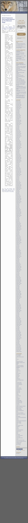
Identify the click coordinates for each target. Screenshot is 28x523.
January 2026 (18, 103)
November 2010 (18, 267)
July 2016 (17, 190)
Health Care (18, 392)
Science (17, 428)
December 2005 (18, 334)
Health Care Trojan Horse (20, 79)
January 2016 (18, 197)
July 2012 (17, 244)
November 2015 (18, 199)
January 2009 (18, 292)
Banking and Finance (19, 361)
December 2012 (18, 239)
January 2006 (18, 333)
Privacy (17, 419)
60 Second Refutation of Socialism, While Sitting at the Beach (20, 64)
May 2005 (17, 342)
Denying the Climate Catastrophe (19, 51)
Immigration (18, 398)
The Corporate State (19, 435)
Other (17, 415)
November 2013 (18, 226)
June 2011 (18, 259)
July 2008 (17, 299)
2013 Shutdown (18, 354)
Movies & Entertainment (20, 410)
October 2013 (18, 227)
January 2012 (18, 251)
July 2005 (17, 340)
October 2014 (18, 214)
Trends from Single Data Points (21, 441)
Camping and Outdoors (19, 365)
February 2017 (18, 182)
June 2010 (18, 273)
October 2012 (18, 241)
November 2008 (18, 294)
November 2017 (18, 172)
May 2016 (17, 192)
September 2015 (18, 201)
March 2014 (18, 222)
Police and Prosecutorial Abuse (21, 417)
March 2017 (18, 181)
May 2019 (17, 151)
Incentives (17, 399)
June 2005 (18, 341)
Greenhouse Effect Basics (20, 52)
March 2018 (18, 167)
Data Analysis (18, 373)
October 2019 (18, 146)
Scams (17, 427)
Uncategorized (18, 443)
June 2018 (18, 164)
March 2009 (18, 290)
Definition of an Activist (19, 75)
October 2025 (18, 106)
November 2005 (18, 335)
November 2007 (18, 308)
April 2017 (17, 180)
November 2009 (18, 281)
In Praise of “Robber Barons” (20, 83)
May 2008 (17, 301)
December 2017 (18, 171)
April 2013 (17, 234)
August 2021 (18, 124)
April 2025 (17, 113)
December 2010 (18, 266)
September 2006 (18, 324)
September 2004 (18, 351)
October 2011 (18, 255)
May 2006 (17, 328)
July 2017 (17, 176)
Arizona (17, 359)
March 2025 (18, 114)
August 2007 (18, 311)
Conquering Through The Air (20, 43)
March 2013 (18, 235)
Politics (17, 418)
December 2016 (18, 184)
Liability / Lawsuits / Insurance (20, 406)
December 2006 (18, 320)
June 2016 (18, 191)
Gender (17, 386)
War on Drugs (18, 444)
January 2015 (18, 210)
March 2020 (18, 140)
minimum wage (4, 190)
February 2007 (18, 318)
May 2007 (17, 315)
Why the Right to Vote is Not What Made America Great (20, 97)
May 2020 (17, 138)
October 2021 (18, 122)
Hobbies (17, 394)
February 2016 (18, 196)
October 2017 (18, 173)
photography (18, 416)
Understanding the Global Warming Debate (20, 58)
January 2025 (18, 116)
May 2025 (17, 112)
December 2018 (18, 157)
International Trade (19, 402)
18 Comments (12, 191)
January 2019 (18, 156)
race (14, 190)
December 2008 (18, 293)
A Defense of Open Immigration (21, 66)
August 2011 (18, 257)
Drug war (17, 374)
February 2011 (18, 264)
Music (17, 411)
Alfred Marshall (9, 188)
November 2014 (18, 213)
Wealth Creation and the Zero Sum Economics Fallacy (20, 95)
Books (17, 364)
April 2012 (17, 248)
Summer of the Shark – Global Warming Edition (21, 56)
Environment (18, 378)
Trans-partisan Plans (19, 437)
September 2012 (18, 242)
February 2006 (18, 332)
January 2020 (18, 142)
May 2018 (17, 165)
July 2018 (17, 163)
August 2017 (18, 175)
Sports (17, 432)
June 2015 (18, 205)
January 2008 (18, 306)
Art (16, 360)
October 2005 (18, 336)
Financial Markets (19, 383)
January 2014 (18, 224)
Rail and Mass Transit (19, 425)
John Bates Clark (11, 189)
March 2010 (18, 276)
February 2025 (18, 115)
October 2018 (18, 159)
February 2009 (18, 291)
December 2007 (18, 307)
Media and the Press (19, 407)
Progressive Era (10, 190)
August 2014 (18, 216)
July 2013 (17, 231)
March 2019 (18, 154)
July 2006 (17, 326)
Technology (18, 434)
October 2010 (18, 268)
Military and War (18, 408)
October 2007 (18, 309)
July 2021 (17, 125)
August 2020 (18, 137)
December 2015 (18, 198)
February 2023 (18, 117)
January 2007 (18, 319)
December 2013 (18, 225)
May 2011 (17, 260)
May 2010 (17, 274)
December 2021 (18, 120)
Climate (17, 368)
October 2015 (18, 200)
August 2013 (18, 230)
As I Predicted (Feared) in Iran (21, 44)
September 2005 (18, 337)
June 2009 (18, 286)
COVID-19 (18, 369)
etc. (16, 381)
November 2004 (18, 349)
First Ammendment (19, 384)
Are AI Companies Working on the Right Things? (21, 47)
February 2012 (18, 250)
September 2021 (18, 123)
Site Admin (18, 453)
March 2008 (18, 303)
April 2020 (17, 139)
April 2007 (17, 316)
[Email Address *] (21, 30)
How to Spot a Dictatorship (20, 80)
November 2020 (18, 133)
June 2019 (18, 150)
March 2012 (18, 249)
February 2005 (18, 345)
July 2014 (17, 217)
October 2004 (18, 350)
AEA (5, 188)
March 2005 (18, 344)
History (17, 393)
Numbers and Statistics (19, 412)
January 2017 (18, 183)
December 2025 (18, 104)
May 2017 (17, 179)
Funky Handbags (19, 78)
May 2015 (17, 206)
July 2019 (17, 149)
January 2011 (18, 265)
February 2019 (18, 155)
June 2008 (18, 300)
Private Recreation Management (21, 420)
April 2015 (17, 207)
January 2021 (18, 132)
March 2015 (18, 208)
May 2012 (17, 247)
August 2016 (18, 189)
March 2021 (18, 130)
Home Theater (18, 395)
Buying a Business (19, 69)
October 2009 (18, 282)
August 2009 (18, 284)
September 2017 (18, 174)
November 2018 (18, 158)
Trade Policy (18, 436)
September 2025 (18, 107)
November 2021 (18, 121)
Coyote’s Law (18, 74)
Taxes (17, 433)
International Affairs (19, 401)
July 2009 (17, 285)
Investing (17, 403)
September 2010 (18, 269)
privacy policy (19, 38)
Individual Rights (18, 400)
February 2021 (18, 131)
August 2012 (18, 243)
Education (17, 376)
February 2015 (18, 209)
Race (17, 424)
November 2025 (18, 105)
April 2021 (17, 129)
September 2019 (18, 147)
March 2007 (18, 317)
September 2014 (18, 215)
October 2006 (18, 323)
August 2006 (18, 325)
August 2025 (18, 108)
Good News (18, 390)
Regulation (18, 426)
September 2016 (18, 188)
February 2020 (18, 141)
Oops (17, 42)
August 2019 (18, 148)
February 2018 (18, 168)
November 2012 (18, 240)
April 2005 (17, 343)
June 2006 (18, 327)
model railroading (19, 409)
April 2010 (17, 275)
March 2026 (18, 100)
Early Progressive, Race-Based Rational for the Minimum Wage (8, 20)
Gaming (17, 385)
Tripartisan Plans (18, 442)
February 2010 (18, 277)
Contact (8, 12)
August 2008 (18, 298)
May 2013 (17, 233)
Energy (17, 377)
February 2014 (18, 223)
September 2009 (18, 283)
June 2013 (18, 232)
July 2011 (17, 258)
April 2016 (17, 193)
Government (18, 391)
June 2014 (18, 218)
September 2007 (18, 310)
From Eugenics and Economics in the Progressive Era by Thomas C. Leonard (8, 28)
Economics (7, 191)
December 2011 (18, 252)
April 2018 (17, 166)
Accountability (18, 355)
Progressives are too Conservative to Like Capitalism (21, 86)
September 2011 (18, 256)
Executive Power (18, 382)
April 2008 (17, 302)
